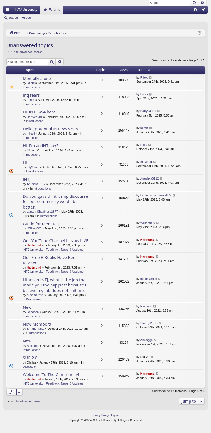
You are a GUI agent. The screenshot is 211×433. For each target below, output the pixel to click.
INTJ (26, 179)
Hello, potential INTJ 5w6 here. (52, 128)
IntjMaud (32, 167)
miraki (31, 133)
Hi (25, 162)
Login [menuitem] (205, 11)
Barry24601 (35, 116)
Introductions (31, 87)
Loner (31, 99)
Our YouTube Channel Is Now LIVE (55, 240)
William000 (34, 228)
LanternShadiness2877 (42, 211)
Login (29, 17)
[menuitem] (195, 10)
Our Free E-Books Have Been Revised (50, 260)
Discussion (33, 299)
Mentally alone (37, 78)
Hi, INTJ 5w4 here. (40, 112)
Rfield (31, 83)
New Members (37, 324)
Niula (30, 150)
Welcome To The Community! (51, 374)
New (27, 307)
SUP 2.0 (30, 357)
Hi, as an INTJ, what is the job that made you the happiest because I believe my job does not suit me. (55, 285)
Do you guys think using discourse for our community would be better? (55, 201)
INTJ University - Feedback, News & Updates (53, 249)
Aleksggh (33, 345)
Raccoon (33, 311)
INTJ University (26, 10)
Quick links (8, 11)
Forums (54, 10)
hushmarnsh (35, 295)
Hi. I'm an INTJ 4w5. (41, 145)
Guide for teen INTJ (41, 223)
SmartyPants (35, 328)
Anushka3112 (36, 184)
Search (13, 17)
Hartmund (34, 245)
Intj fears (31, 95)
